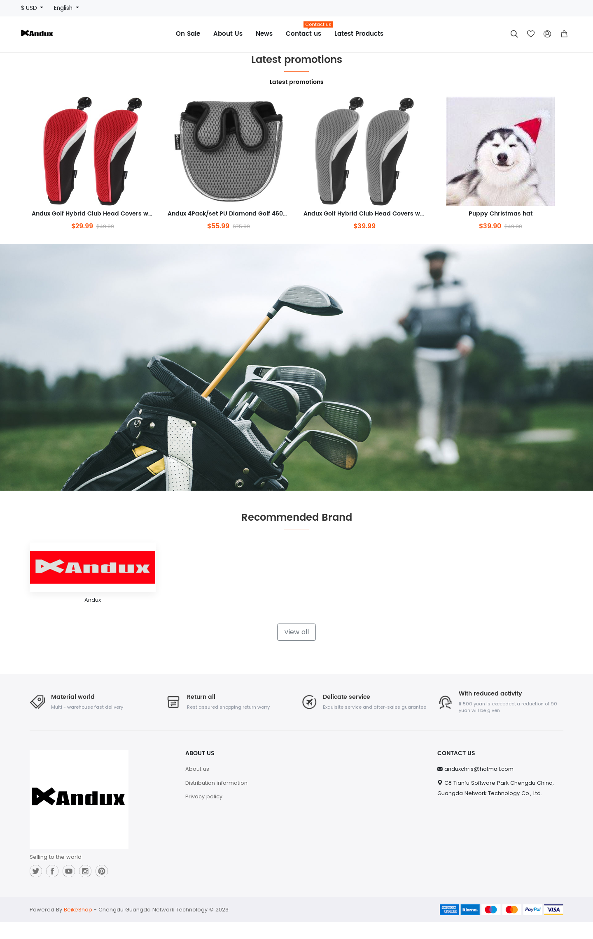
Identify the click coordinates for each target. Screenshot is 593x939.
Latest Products (358, 34)
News (264, 34)
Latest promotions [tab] (297, 82)
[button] (564, 34)
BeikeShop (78, 926)
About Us (228, 34)
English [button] (64, 8)
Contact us (307, 31)
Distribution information (216, 799)
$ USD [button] (30, 8)
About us (197, 786)
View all (296, 649)
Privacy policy (203, 813)
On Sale (188, 34)
